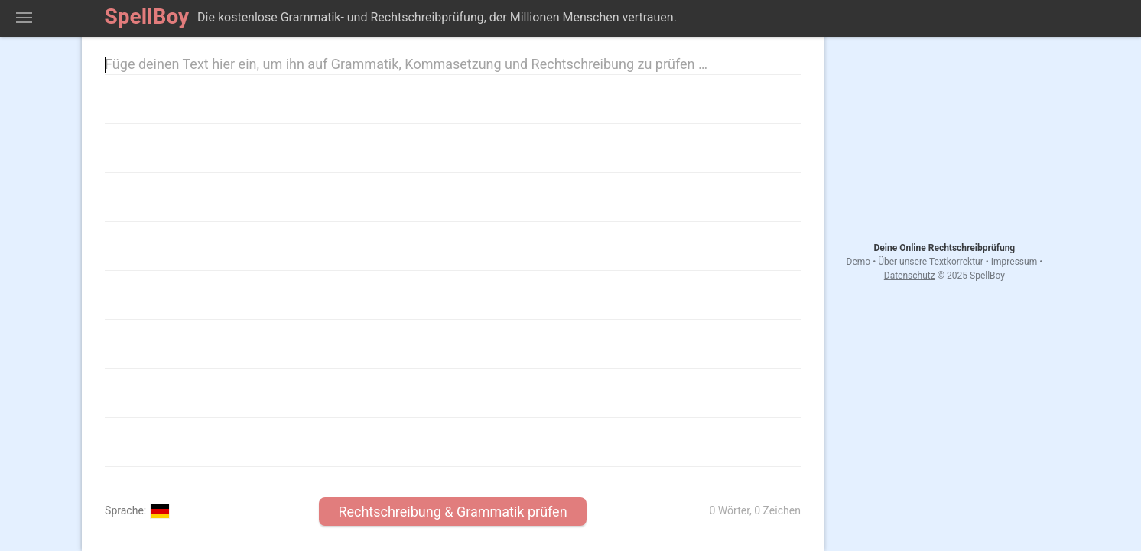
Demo (859, 261)
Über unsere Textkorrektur (930, 261)
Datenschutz (909, 275)
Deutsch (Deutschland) (160, 511)
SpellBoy (147, 16)
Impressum (1014, 261)
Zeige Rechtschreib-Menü (24, 18)
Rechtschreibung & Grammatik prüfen (452, 512)
